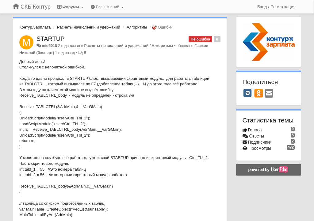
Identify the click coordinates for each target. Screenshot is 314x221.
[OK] (258, 93)
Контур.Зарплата (35, 27)
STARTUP (50, 38)
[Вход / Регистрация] (276, 7)
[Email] (269, 93)
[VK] (248, 93)
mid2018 (49, 46)
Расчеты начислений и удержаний (88, 27)
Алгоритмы (137, 27)
